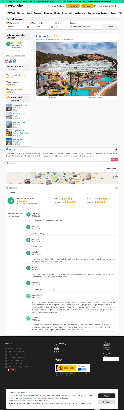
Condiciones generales (16, 357)
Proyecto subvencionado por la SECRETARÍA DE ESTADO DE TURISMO (72, 370)
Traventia (12, 192)
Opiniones (52, 6)
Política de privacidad (16, 360)
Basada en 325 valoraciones (15, 56)
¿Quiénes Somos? (15, 348)
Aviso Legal (12, 354)
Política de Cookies (15, 364)
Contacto (60, 6)
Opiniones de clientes (16, 351)
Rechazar (106, 401)
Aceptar (107, 395)
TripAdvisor (25, 192)
